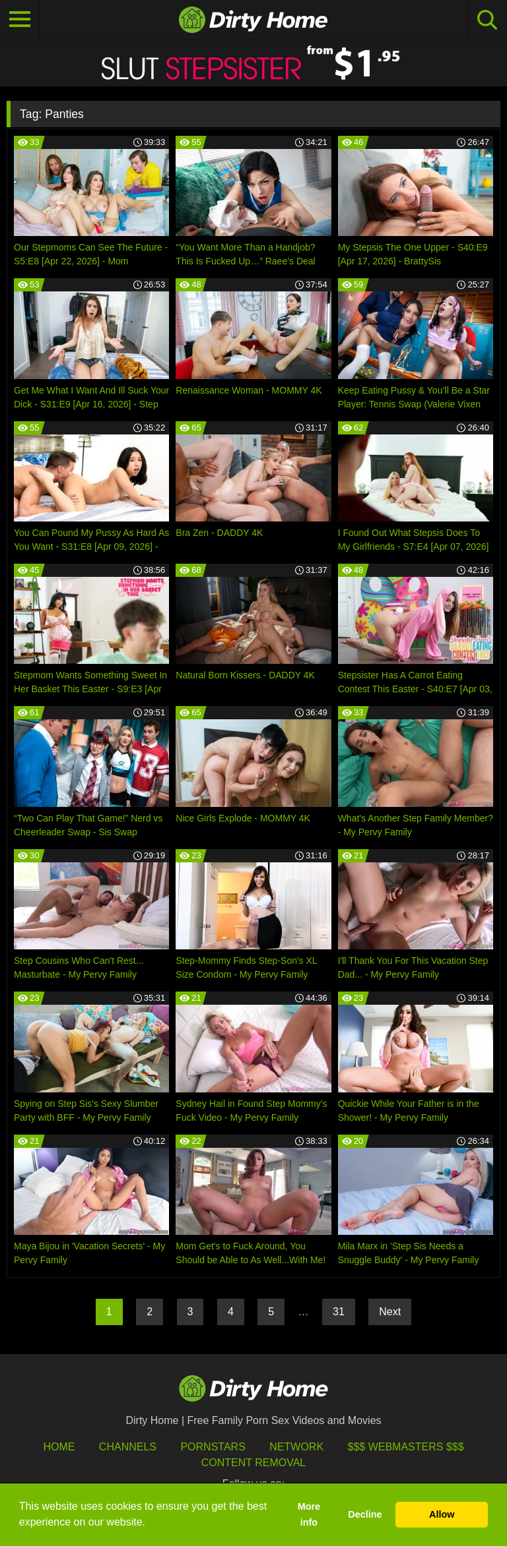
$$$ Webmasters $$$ (406, 1446)
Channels (127, 1446)
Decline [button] (365, 1514)
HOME (59, 1446)
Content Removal (253, 1462)
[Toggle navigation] (20, 20)
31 (339, 1311)
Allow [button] (441, 1514)
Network (296, 1446)
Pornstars (212, 1446)
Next (390, 1311)
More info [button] (309, 1514)
